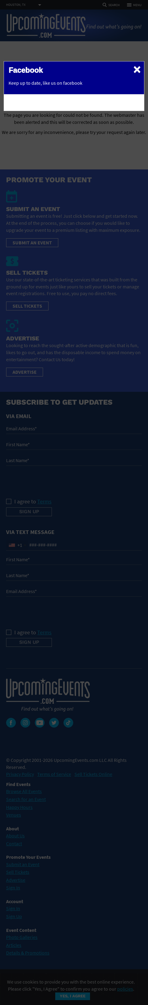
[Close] (137, 69)
